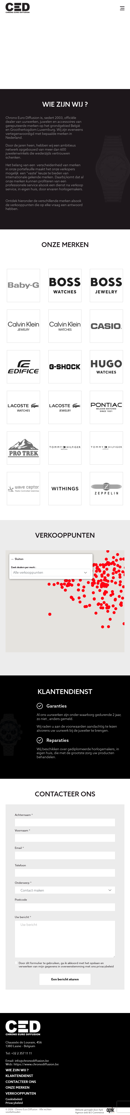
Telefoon (20, 878)
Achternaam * (24, 827)
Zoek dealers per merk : (23, 579)
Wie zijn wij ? (17, 1070)
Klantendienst (19, 1075)
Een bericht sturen (65, 991)
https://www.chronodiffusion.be (36, 1064)
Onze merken (17, 1087)
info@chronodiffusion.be (32, 1061)
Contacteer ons (21, 1081)
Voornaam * (22, 843)
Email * (19, 860)
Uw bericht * (23, 929)
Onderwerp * (23, 895)
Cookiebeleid (14, 1099)
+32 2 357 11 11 (21, 1053)
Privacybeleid (14, 1103)
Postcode (21, 912)
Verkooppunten (21, 1093)
